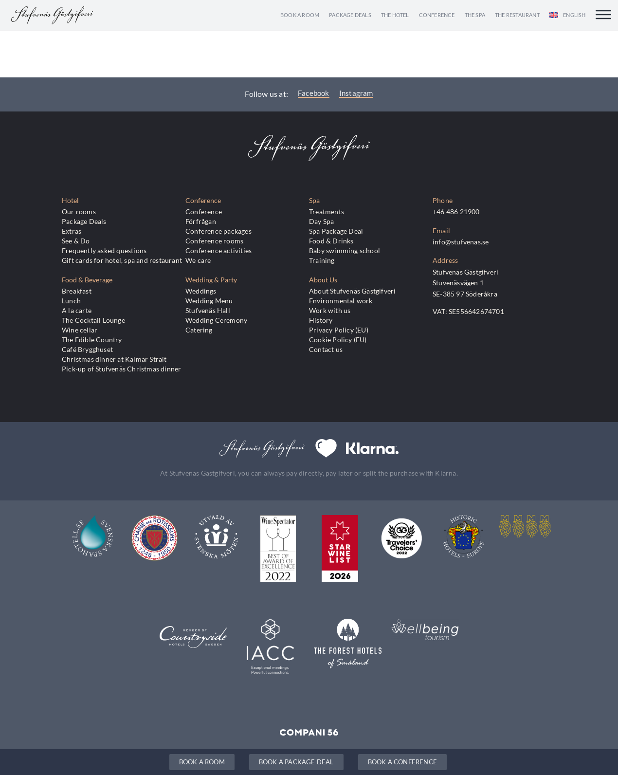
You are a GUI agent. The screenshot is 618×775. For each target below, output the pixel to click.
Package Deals (350, 15)
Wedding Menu (209, 300)
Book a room (299, 15)
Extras (71, 231)
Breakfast (76, 291)
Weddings (201, 291)
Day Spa (321, 221)
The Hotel (395, 15)
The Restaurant (517, 15)
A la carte (76, 310)
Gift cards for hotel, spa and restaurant (122, 260)
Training (322, 260)
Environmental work (341, 300)
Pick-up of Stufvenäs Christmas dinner (121, 369)
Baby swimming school (344, 250)
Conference (437, 15)
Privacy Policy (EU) (338, 330)
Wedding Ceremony (216, 320)
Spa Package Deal (336, 231)
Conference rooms (214, 241)
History (320, 320)
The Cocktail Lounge (93, 320)
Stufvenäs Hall (207, 310)
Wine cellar (79, 330)
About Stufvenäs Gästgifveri (352, 291)
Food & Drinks (331, 241)
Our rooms (79, 211)
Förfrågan (200, 221)
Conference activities (218, 250)
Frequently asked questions (104, 250)
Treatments (326, 211)
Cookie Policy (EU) (338, 339)
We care (198, 260)
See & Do (76, 241)
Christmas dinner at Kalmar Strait (114, 359)
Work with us (329, 310)
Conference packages (218, 231)
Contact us (326, 349)
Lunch (71, 300)
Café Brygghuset (87, 349)
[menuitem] (568, 15)
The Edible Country (92, 339)
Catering (199, 330)
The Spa (475, 15)
